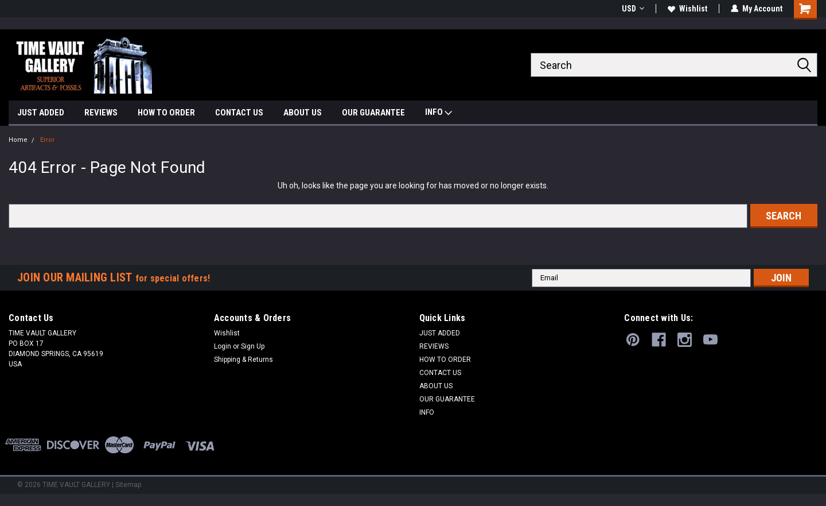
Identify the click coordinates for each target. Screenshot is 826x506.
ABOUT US (302, 112)
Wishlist (687, 8)
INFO (438, 113)
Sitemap (128, 485)
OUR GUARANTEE (373, 112)
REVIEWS (101, 112)
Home (18, 140)
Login (222, 346)
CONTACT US (239, 112)
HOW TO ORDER (166, 112)
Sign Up (252, 346)
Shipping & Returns (243, 360)
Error (47, 140)
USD (633, 8)
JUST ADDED (40, 112)
